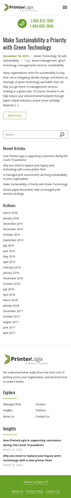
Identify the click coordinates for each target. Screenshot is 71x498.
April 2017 (9, 333)
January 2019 (11, 273)
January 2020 (11, 218)
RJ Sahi (62, 56)
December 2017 (13, 311)
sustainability (56, 65)
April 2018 (9, 294)
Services (41, 404)
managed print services (32, 65)
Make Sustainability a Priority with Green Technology (34, 43)
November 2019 (13, 229)
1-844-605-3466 (42, 26)
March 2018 (10, 300)
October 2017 (11, 316)
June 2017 (9, 327)
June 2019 (9, 251)
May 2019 (9, 256)
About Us (8, 416)
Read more (14, 115)
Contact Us (42, 416)
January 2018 (11, 305)
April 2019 (9, 262)
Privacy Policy (34, 491)
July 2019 (8, 245)
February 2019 (12, 267)
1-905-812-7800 (41, 21)
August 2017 (10, 322)
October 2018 (11, 284)
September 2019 (13, 240)
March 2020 (10, 213)
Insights (7, 410)
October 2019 (11, 234)
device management (44, 60)
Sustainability (11, 60)
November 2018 (13, 278)
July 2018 (8, 289)
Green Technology (45, 56)
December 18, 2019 (15, 56)
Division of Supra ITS (35, 482)
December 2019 (13, 223)
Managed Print (12, 404)
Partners (41, 410)
